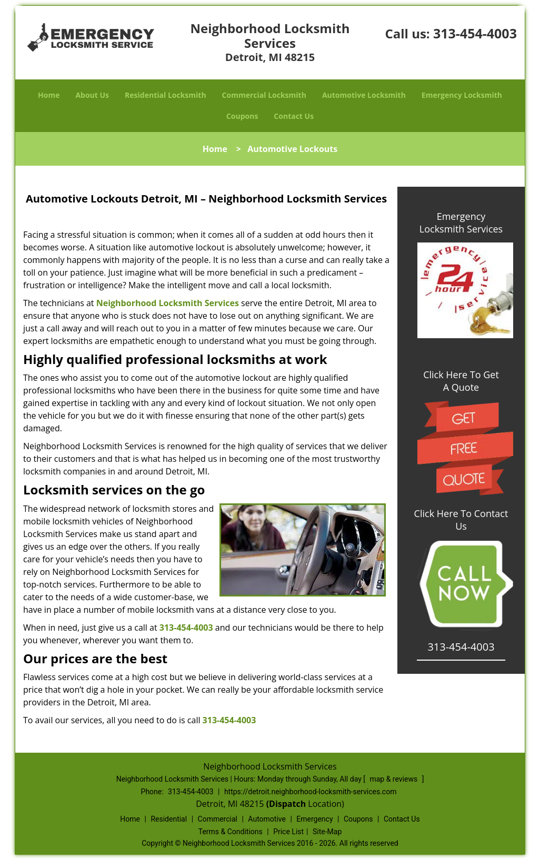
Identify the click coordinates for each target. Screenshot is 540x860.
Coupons (242, 116)
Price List (288, 831)
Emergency (314, 819)
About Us (92, 95)
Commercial (217, 819)
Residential (169, 819)
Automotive (267, 819)
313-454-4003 (475, 33)
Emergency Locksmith (462, 95)
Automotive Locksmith (364, 95)
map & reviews (394, 779)
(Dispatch (287, 804)
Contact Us (294, 116)
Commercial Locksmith (264, 95)
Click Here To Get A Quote (461, 380)
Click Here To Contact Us (461, 519)
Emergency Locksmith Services (461, 222)
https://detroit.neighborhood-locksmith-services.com (310, 791)
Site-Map (327, 831)
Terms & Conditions (230, 831)
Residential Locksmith (165, 95)
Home (48, 95)
